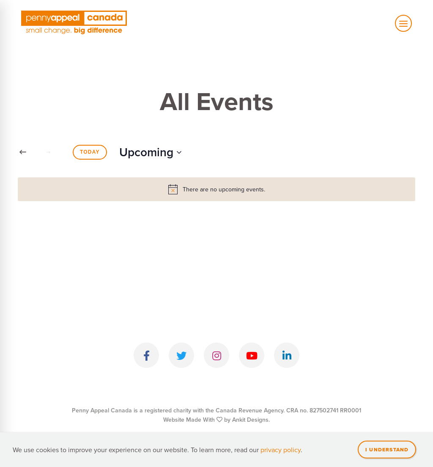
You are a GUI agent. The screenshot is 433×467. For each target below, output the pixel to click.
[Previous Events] (23, 152)
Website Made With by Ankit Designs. (216, 419)
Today (90, 152)
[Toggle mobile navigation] (403, 23)
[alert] (216, 189)
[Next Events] (48, 152)
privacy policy (280, 449)
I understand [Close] (386, 449)
